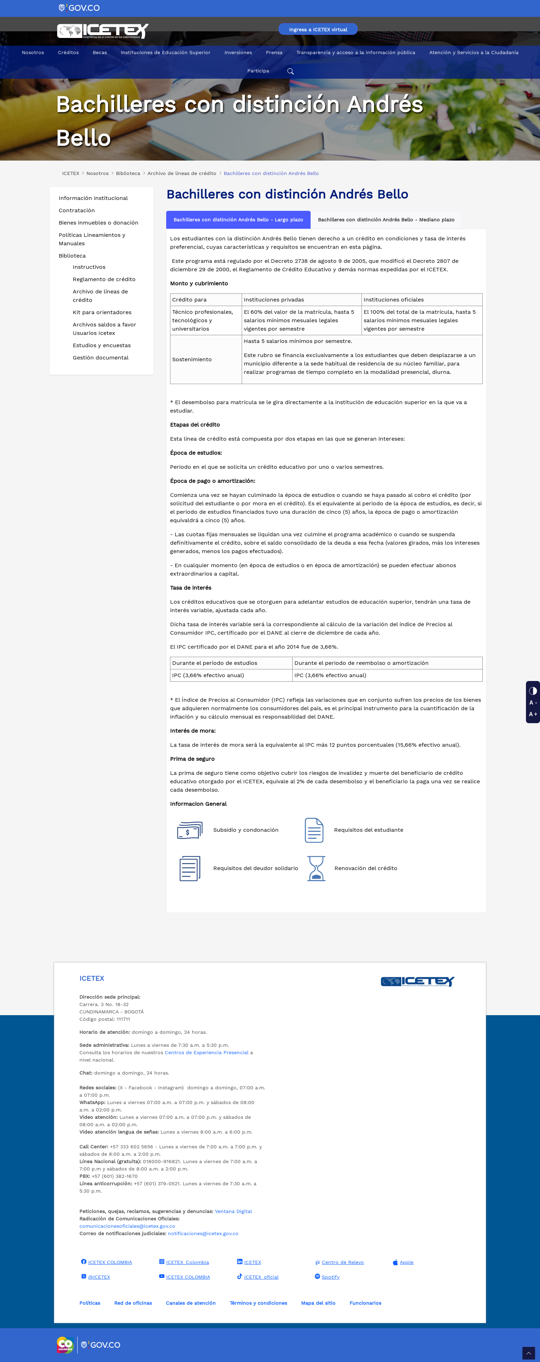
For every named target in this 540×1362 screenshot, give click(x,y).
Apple (402, 1262)
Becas (100, 52)
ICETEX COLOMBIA (105, 1262)
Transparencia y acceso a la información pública (356, 52)
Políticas (89, 1303)
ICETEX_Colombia (183, 1262)
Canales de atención (191, 1303)
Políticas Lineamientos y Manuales (92, 239)
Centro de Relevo (338, 1262)
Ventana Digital (233, 1211)
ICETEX (248, 1262)
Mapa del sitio (318, 1303)
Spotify (326, 1276)
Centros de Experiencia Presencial (206, 1052)
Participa (258, 70)
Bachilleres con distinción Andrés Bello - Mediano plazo (386, 219)
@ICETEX (94, 1276)
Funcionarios (365, 1303)
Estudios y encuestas (102, 345)
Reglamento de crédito (104, 279)
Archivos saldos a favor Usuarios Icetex (104, 328)
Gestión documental (101, 357)
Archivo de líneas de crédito (100, 295)
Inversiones (238, 52)
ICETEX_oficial (257, 1276)
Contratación (77, 210)
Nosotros (33, 52)
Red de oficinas (133, 1303)
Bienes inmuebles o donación (98, 222)
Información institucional (93, 198)
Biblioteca (72, 255)
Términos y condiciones (258, 1303)
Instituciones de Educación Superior (165, 52)
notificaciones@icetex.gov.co (203, 1233)
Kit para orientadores (102, 312)
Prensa (274, 52)
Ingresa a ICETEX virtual (318, 29)
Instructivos (89, 267)
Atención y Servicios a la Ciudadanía (474, 52)
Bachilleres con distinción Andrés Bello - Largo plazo (238, 219)
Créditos (68, 52)
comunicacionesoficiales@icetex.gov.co (127, 1226)
